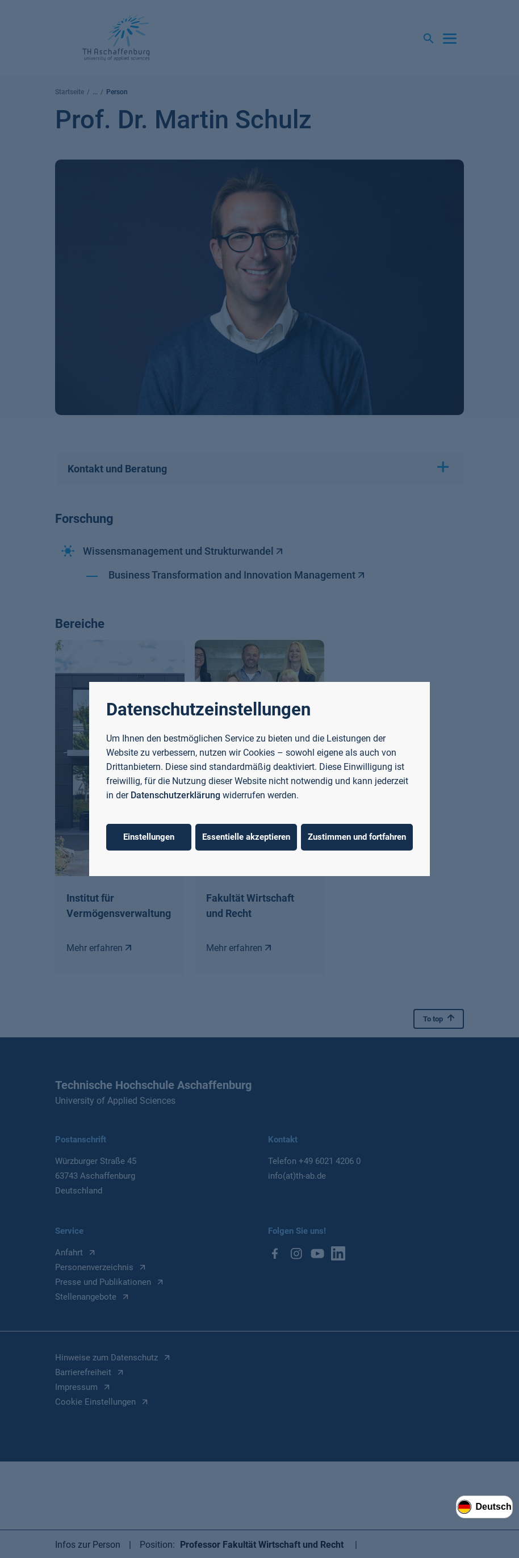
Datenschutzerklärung (175, 795)
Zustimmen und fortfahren (357, 837)
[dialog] (259, 779)
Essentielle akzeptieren (246, 837)
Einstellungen (148, 837)
